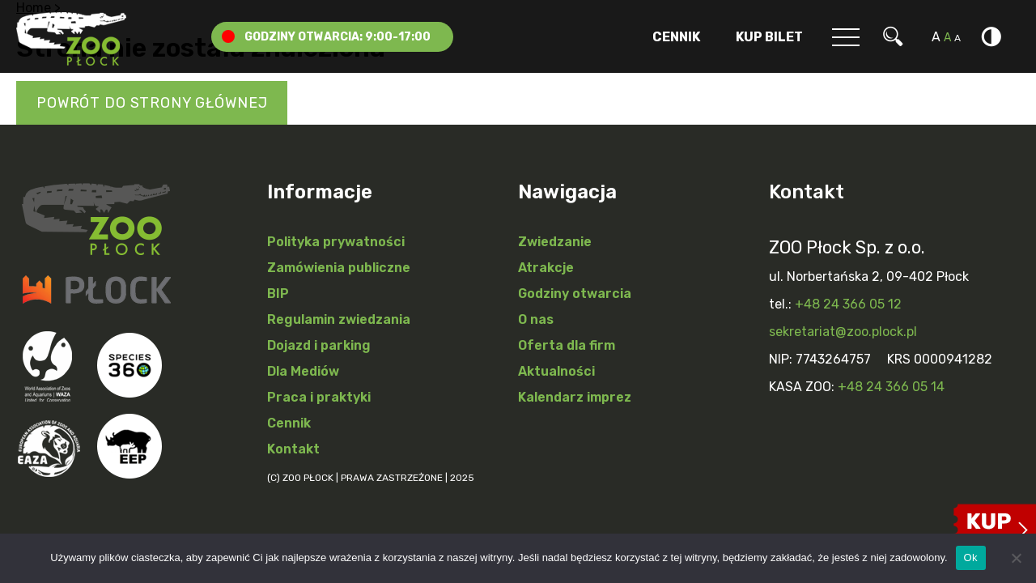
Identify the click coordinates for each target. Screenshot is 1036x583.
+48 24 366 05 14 (891, 386)
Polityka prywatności (336, 241)
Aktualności (556, 371)
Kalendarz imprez (574, 397)
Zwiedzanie (555, 241)
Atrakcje (546, 267)
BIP (278, 293)
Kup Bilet (769, 37)
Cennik (676, 37)
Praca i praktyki (319, 397)
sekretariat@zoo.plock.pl (843, 331)
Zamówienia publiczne (338, 267)
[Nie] (1016, 558)
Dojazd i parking (319, 345)
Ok (971, 557)
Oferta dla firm (566, 345)
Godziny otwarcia (574, 293)
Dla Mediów (303, 371)
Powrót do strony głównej (151, 103)
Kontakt (293, 449)
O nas (536, 319)
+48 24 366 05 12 (848, 304)
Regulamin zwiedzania (338, 319)
